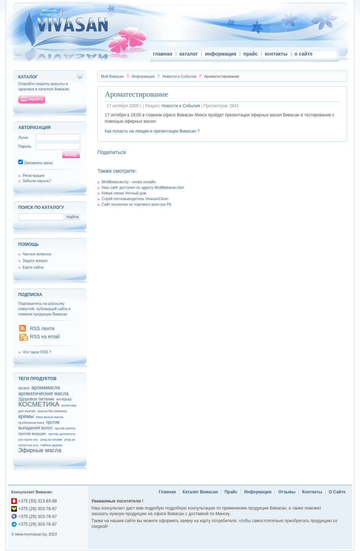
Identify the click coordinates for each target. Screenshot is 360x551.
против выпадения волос (38, 425)
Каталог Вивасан (200, 491)
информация (220, 54)
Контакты (312, 491)
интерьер (63, 399)
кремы (26, 416)
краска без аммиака (52, 411)
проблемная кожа (31, 422)
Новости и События (180, 76)
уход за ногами (51, 439)
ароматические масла (43, 393)
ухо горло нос (28, 439)
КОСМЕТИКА (38, 404)
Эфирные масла (39, 450)
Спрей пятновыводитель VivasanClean (135, 199)
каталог (188, 54)
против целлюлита (61, 434)
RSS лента (42, 328)
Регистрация (33, 175)
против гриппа (64, 428)
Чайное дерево (51, 445)
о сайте (304, 54)
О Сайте (337, 491)
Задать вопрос (35, 260)
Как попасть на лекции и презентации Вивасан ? (152, 131)
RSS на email (45, 336)
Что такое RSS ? (36, 352)
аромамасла (45, 387)
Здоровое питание (36, 399)
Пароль (24, 146)
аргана (23, 388)
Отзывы (286, 491)
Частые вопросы (36, 254)
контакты (276, 54)
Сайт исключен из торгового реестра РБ (137, 204)
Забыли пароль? (36, 181)
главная (162, 54)
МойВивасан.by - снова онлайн (129, 182)
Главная (167, 491)
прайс (250, 54)
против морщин (32, 433)
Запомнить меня (38, 163)
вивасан (49, 10)
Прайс (231, 491)
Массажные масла (49, 417)
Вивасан (112, 76)
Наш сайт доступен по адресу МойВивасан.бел (143, 187)
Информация (143, 76)
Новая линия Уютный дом (124, 193)
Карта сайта (32, 267)
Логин (23, 137)
